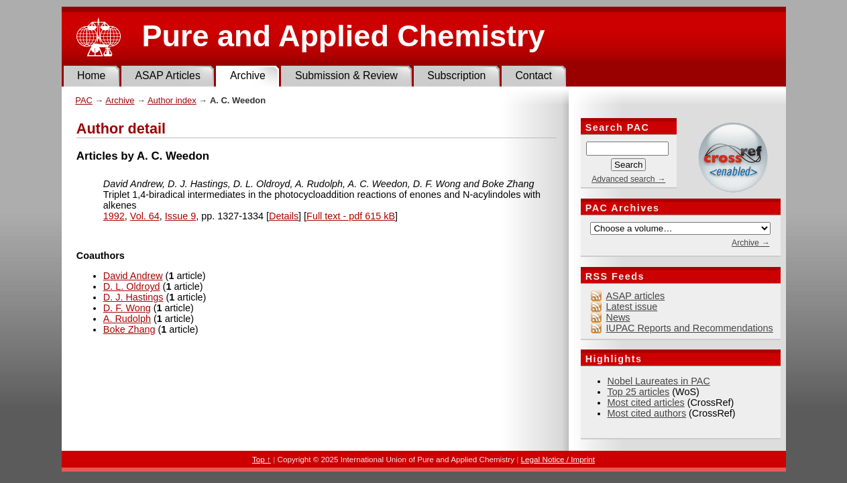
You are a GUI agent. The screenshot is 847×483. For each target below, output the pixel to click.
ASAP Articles (167, 75)
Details (283, 216)
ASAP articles (635, 295)
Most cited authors (647, 413)
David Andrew (133, 275)
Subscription (456, 75)
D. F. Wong (127, 308)
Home (91, 75)
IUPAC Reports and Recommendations (689, 328)
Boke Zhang (129, 329)
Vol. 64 (145, 216)
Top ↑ (261, 459)
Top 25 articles (639, 391)
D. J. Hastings (133, 297)
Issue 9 (180, 216)
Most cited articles (646, 402)
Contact (533, 75)
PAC (84, 100)
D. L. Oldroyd (131, 286)
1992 (114, 216)
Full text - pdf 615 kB (350, 216)
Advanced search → (628, 179)
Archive (248, 75)
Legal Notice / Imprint (558, 459)
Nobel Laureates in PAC (659, 381)
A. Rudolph (127, 318)
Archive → (750, 243)
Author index (172, 100)
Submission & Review (346, 75)
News (618, 317)
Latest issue (632, 306)
